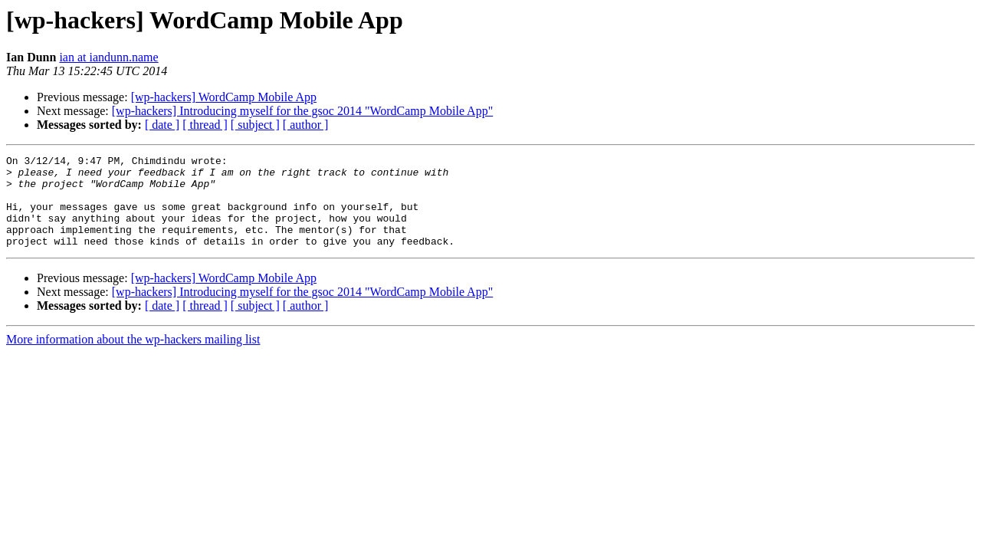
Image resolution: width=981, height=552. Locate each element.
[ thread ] (205, 124)
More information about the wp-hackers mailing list (133, 357)
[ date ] (162, 124)
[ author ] (306, 124)
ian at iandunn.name (108, 57)
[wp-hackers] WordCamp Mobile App (224, 97)
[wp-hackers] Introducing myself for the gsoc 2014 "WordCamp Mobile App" (302, 110)
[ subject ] (255, 124)
